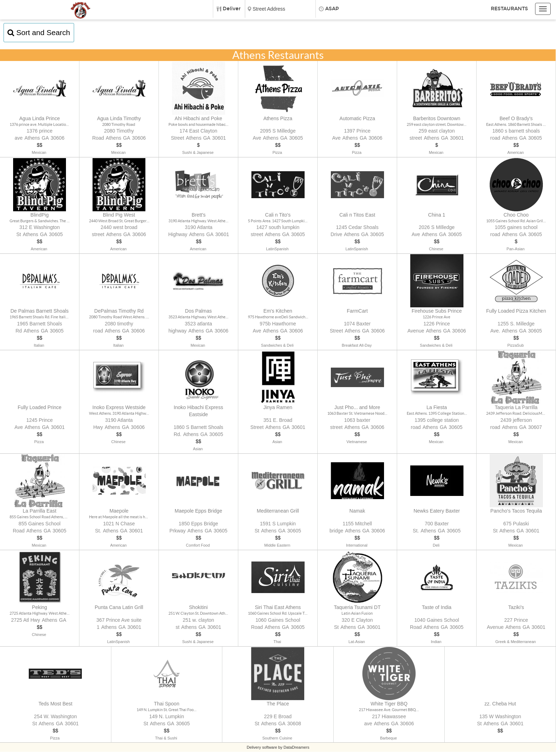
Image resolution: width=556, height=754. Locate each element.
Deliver (232, 9)
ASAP (332, 9)
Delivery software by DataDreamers (278, 749)
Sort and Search (38, 32)
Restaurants (509, 9)
